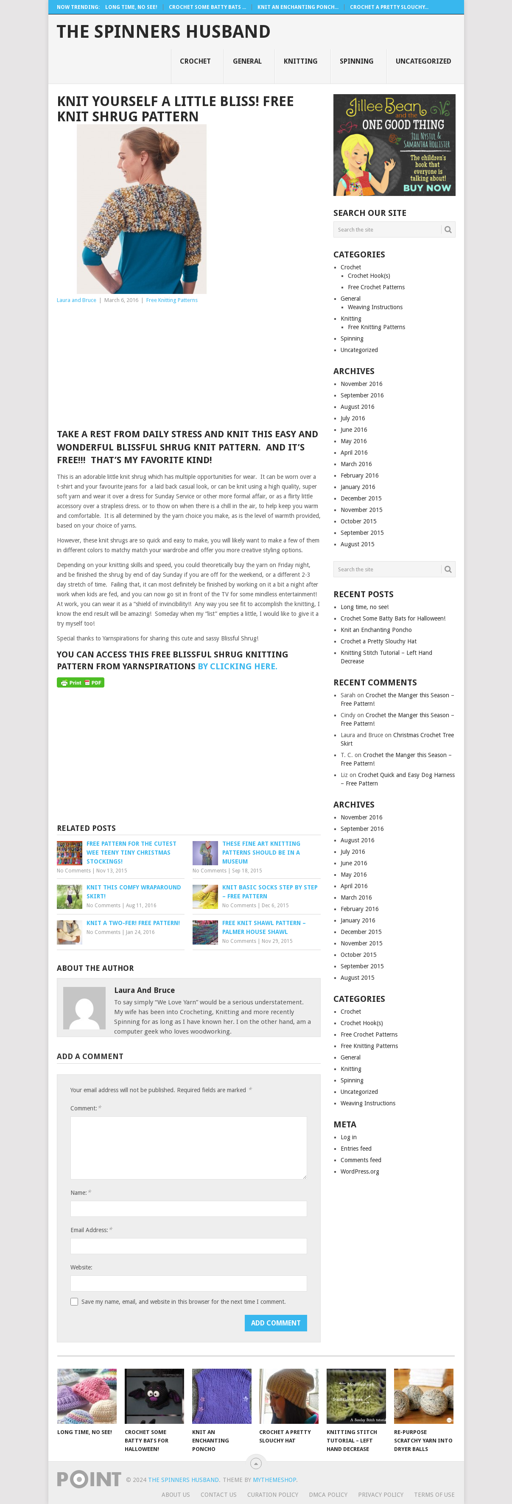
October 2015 (359, 521)
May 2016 (354, 441)
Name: (80, 1192)
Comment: (85, 1108)
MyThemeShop (274, 1479)
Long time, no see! (131, 7)
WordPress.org (360, 1171)
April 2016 (354, 452)
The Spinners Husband (163, 32)
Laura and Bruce (76, 300)
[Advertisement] (189, 368)
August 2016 (358, 406)
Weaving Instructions (375, 307)
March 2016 (356, 464)
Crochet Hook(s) (369, 275)
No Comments (74, 871)
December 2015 (361, 498)
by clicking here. (237, 666)
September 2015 (362, 532)
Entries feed (356, 1148)
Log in (349, 1137)
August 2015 (358, 544)
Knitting (301, 61)
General (247, 61)
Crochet (195, 61)
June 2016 (354, 429)
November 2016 (362, 383)
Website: (81, 1267)
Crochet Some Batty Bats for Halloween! (393, 618)
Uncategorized (423, 61)
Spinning (357, 61)
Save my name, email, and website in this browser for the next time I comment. (183, 1301)
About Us (176, 1494)
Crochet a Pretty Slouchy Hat (379, 641)
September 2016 (362, 395)
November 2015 (362, 509)
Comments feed (361, 1160)
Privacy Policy (380, 1494)
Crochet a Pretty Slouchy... (389, 7)
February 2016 (360, 475)
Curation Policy (272, 1494)
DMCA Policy (328, 1494)
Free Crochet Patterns (376, 287)
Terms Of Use (434, 1494)
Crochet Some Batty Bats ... (207, 7)
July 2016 (353, 418)
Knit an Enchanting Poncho (376, 629)
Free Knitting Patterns (172, 300)
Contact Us (219, 1494)
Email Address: (91, 1230)
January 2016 (358, 487)
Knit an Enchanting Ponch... (298, 7)
